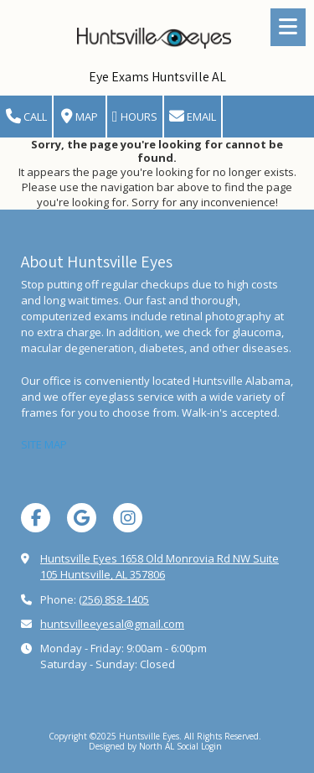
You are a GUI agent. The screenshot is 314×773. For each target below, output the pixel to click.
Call (26, 117)
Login (211, 746)
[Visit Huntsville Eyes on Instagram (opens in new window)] (127, 517)
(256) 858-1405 (114, 599)
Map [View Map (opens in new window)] (79, 117)
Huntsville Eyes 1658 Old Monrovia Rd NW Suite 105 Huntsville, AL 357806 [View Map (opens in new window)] (159, 566)
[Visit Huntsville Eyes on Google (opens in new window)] (81, 517)
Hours (134, 117)
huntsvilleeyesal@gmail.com (112, 623)
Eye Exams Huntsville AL (157, 77)
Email (192, 117)
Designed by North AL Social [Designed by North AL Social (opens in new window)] (145, 746)
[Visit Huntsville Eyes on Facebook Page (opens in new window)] (35, 517)
